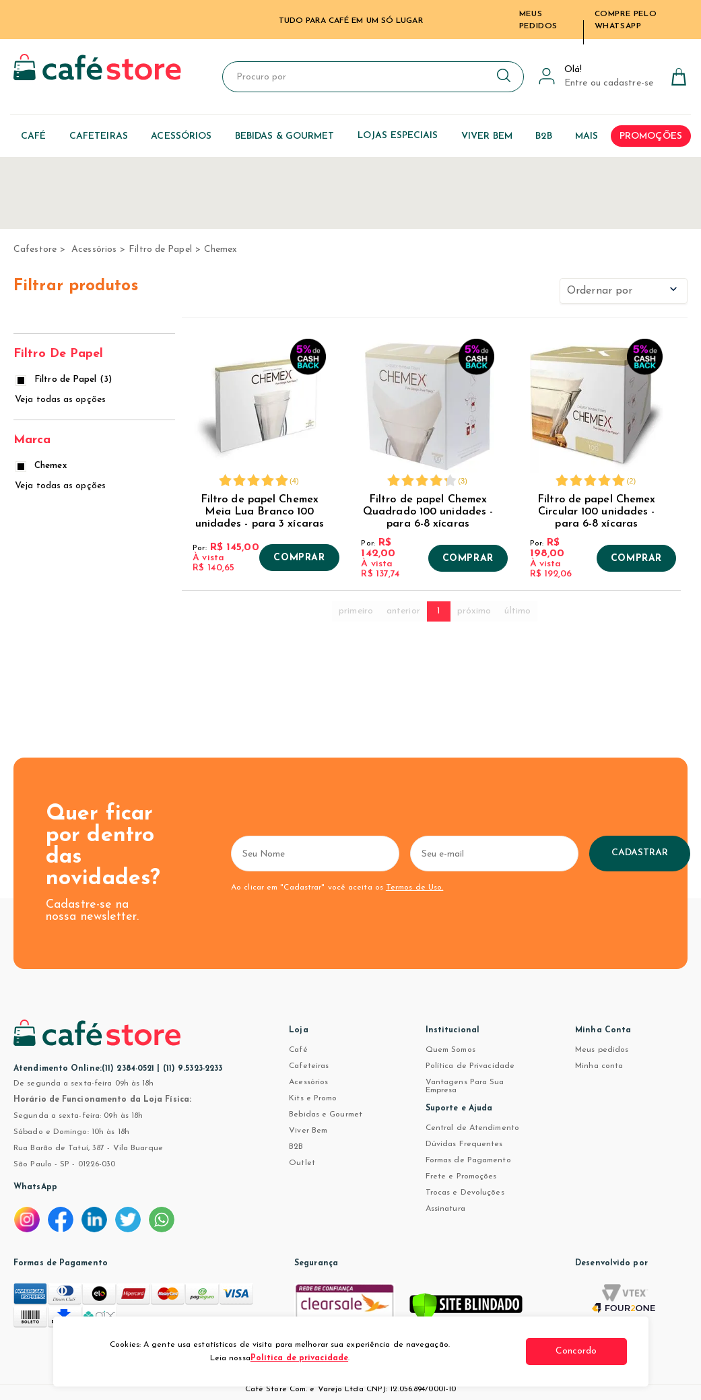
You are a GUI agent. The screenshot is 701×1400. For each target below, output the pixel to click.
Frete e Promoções (461, 1176)
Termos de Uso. (414, 888)
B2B (296, 1147)
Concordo (576, 1351)
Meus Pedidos (538, 20)
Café (298, 1050)
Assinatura (445, 1209)
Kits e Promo (313, 1098)
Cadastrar (640, 853)
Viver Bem (308, 1131)
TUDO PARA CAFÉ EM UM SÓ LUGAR (351, 21)
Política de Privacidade (470, 1066)
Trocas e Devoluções (465, 1193)
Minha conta (599, 1066)
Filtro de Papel (160, 249)
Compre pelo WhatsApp (626, 20)
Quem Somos (450, 1050)
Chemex (221, 249)
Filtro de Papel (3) (65, 379)
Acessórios (93, 249)
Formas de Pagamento (468, 1160)
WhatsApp (35, 1187)
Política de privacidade (299, 1358)
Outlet (302, 1163)
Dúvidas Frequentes (464, 1144)
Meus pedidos (601, 1050)
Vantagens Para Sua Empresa (465, 1086)
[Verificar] (466, 1309)
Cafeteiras (309, 1066)
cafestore (35, 249)
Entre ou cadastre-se (608, 83)
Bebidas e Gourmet (325, 1114)
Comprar (299, 558)
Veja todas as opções (60, 400)
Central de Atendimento (472, 1128)
